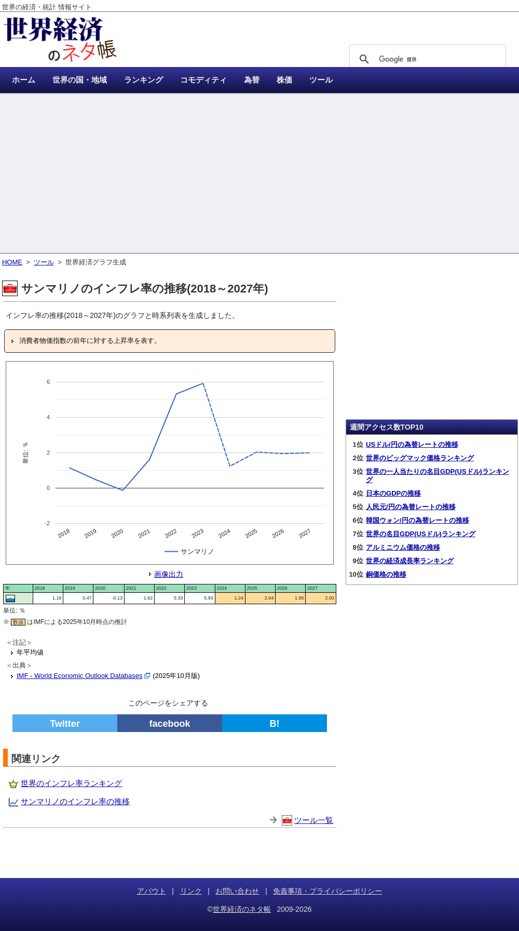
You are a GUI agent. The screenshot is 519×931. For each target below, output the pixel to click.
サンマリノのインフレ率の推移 (75, 801)
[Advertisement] (259, 174)
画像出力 (168, 574)
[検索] (426, 59)
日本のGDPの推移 (393, 493)
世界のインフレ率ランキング (71, 783)
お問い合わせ (237, 891)
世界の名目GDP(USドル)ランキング (420, 534)
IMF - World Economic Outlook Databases (80, 676)
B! (275, 724)
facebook (169, 724)
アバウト (151, 891)
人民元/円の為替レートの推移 (411, 507)
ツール (44, 262)
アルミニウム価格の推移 (403, 547)
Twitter (65, 724)
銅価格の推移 (386, 574)
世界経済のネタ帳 (242, 909)
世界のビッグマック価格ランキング (420, 458)
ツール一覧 (313, 820)
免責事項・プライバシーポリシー (327, 891)
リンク (191, 891)
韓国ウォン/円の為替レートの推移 (417, 520)
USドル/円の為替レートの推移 (412, 444)
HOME (12, 262)
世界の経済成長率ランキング (410, 561)
